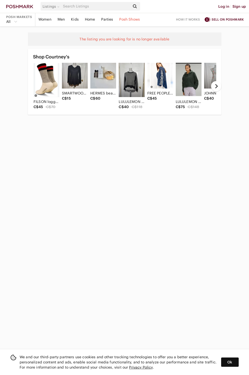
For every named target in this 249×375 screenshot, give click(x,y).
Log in (223, 6)
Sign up (239, 6)
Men (61, 19)
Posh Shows (129, 19)
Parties (107, 19)
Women (44, 19)
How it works (188, 19)
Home (90, 19)
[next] (216, 86)
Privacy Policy (140, 367)
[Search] (96, 6)
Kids (75, 19)
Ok (229, 362)
